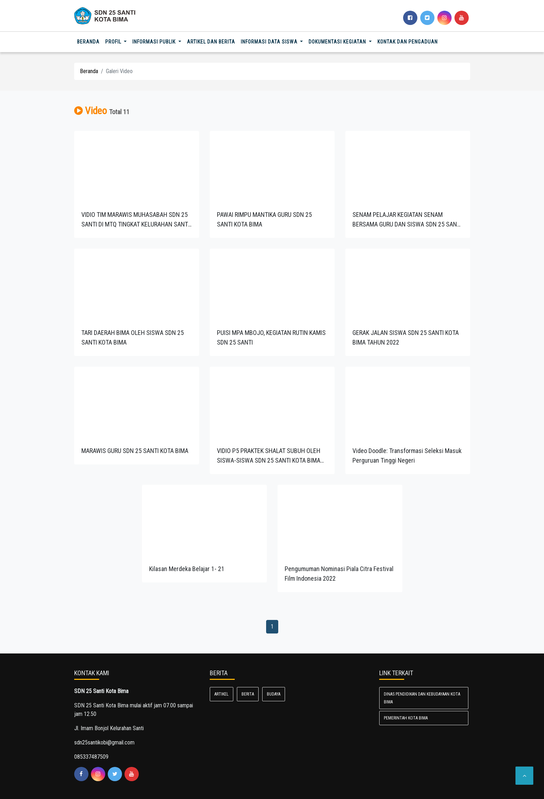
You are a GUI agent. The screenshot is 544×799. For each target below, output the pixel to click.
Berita (248, 694)
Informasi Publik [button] (154, 42)
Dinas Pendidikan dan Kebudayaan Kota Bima (422, 698)
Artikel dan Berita (211, 42)
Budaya (273, 694)
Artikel (221, 694)
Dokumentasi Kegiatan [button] (338, 42)
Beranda (89, 41)
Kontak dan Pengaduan (407, 42)
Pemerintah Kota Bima (406, 718)
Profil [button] (114, 42)
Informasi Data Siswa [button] (270, 42)
